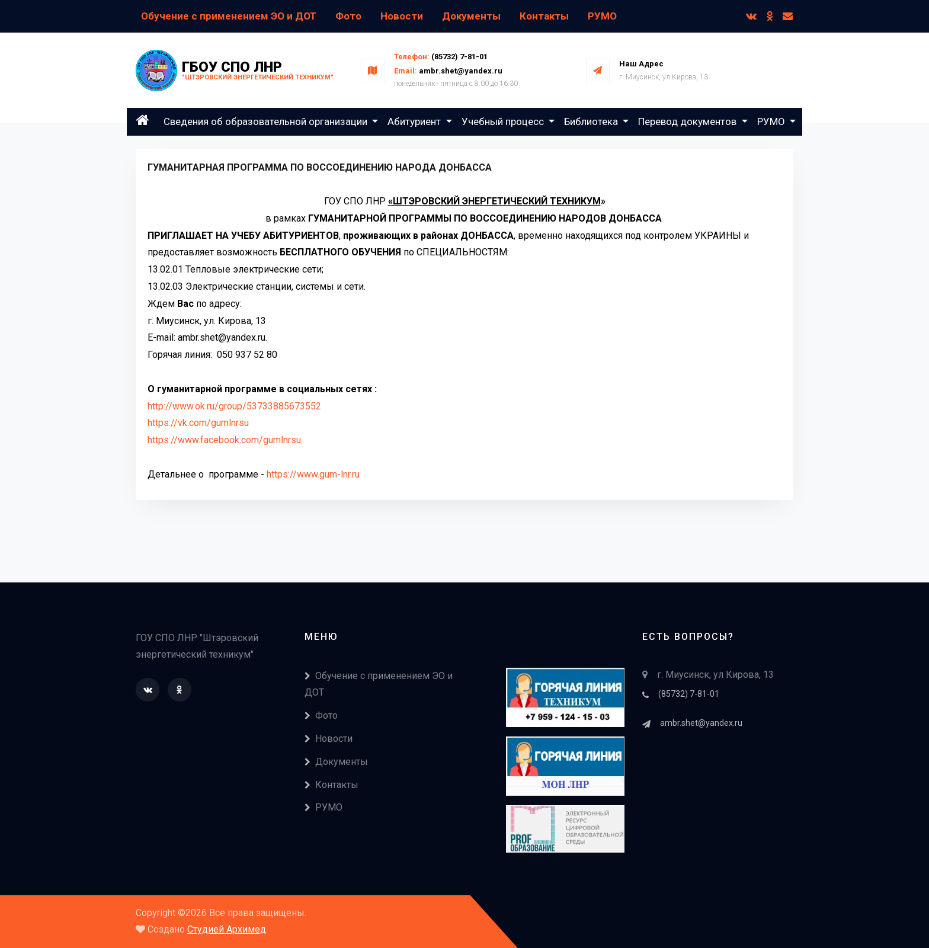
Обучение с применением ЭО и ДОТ (228, 16)
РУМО (602, 16)
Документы (471, 16)
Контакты (544, 16)
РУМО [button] (772, 121)
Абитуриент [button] (415, 121)
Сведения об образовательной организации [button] (267, 121)
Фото (348, 16)
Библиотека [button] (592, 121)
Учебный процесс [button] (504, 121)
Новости (401, 16)
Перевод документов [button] (688, 121)
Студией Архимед (226, 929)
